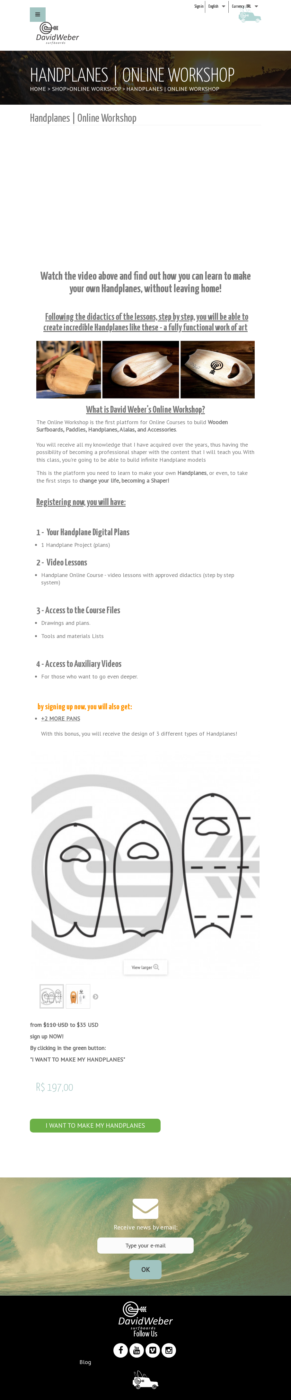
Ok (145, 1269)
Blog (85, 1362)
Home (38, 88)
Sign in (198, 6)
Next (95, 996)
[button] (38, 14)
